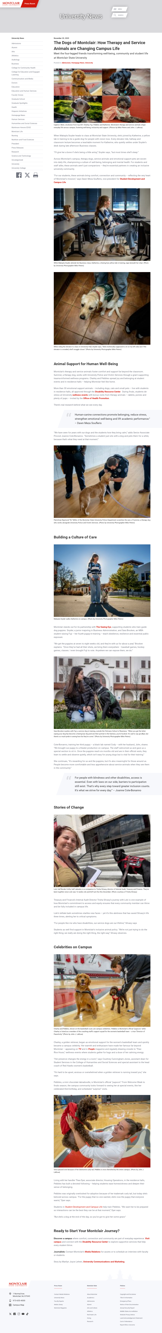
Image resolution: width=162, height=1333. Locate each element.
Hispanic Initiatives (19, 111)
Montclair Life (17, 131)
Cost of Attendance (126, 1321)
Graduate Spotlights (19, 103)
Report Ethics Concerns (127, 1325)
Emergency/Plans (125, 1301)
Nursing (15, 136)
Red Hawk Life (91, 1315)
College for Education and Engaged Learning (25, 73)
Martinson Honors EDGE (21, 127)
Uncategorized (17, 160)
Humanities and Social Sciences (24, 123)
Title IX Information (126, 1297)
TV (80, 1049)
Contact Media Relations (62, 1294)
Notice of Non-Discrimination (129, 1304)
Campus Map (16, 1305)
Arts (13, 52)
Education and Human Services (24, 91)
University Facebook (14, 1314)
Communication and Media (22, 79)
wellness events (80, 395)
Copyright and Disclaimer (128, 1294)
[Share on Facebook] (18, 175)
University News (18, 38)
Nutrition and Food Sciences (23, 140)
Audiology (16, 60)
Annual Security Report (127, 1308)
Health (14, 107)
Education (16, 87)
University (15, 164)
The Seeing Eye (103, 627)
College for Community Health (23, 68)
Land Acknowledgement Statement (131, 1318)
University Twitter (10, 1314)
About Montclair (92, 1294)
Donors (14, 83)
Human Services (18, 119)
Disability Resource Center (107, 391)
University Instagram (18, 1314)
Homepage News (18, 115)
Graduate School (18, 99)
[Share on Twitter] (26, 175)
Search (157, 15)
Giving (89, 1318)
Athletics (15, 56)
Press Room (30, 4)
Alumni (14, 47)
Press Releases (18, 148)
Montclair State (92, 1286)
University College (19, 168)
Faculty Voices (17, 95)
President (15, 144)
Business (15, 64)
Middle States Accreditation (129, 1311)
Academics (90, 1297)
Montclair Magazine (60, 1308)
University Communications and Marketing (103, 1261)
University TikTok (27, 1314)
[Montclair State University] (11, 4)
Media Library (58, 1304)
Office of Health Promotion (96, 398)
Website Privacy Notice (127, 1315)
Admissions (16, 43)
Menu (156, 9)
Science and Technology (21, 156)
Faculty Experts (59, 1301)
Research (15, 152)
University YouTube (23, 1314)
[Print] (34, 175)
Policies (122, 1286)
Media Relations (92, 1252)
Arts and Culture (92, 1308)
